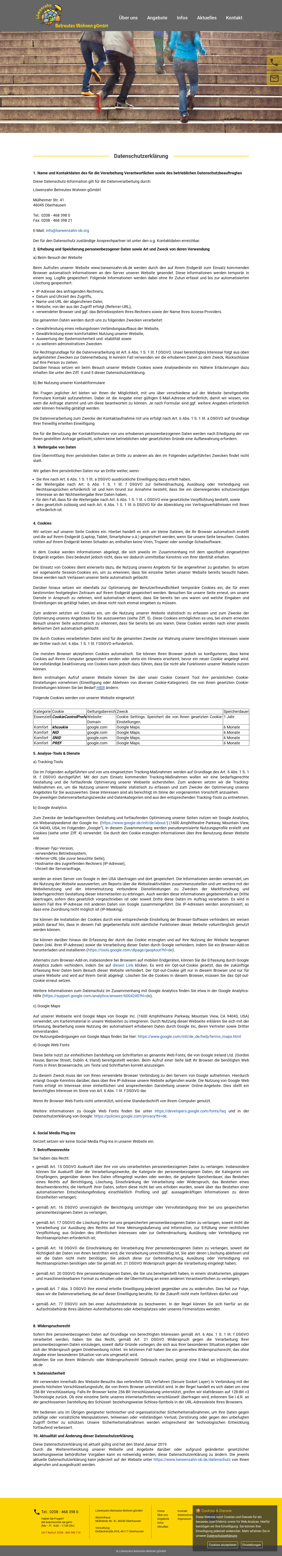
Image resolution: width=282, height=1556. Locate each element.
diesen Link (123, 965)
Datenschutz (185, 1514)
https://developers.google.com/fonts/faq (190, 1111)
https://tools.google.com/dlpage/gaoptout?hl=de (130, 950)
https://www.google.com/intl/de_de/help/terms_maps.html (189, 1036)
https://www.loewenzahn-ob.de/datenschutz (192, 1459)
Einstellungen (251, 1545)
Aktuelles (207, 16)
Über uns (128, 16)
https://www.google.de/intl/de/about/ (134, 822)
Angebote (157, 16)
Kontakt (234, 16)
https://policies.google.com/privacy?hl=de (130, 1116)
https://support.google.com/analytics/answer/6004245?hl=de (97, 995)
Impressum (184, 1518)
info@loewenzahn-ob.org (67, 230)
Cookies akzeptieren (223, 1545)
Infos (182, 16)
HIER (101, 687)
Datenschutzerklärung (222, 1536)
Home (160, 1511)
